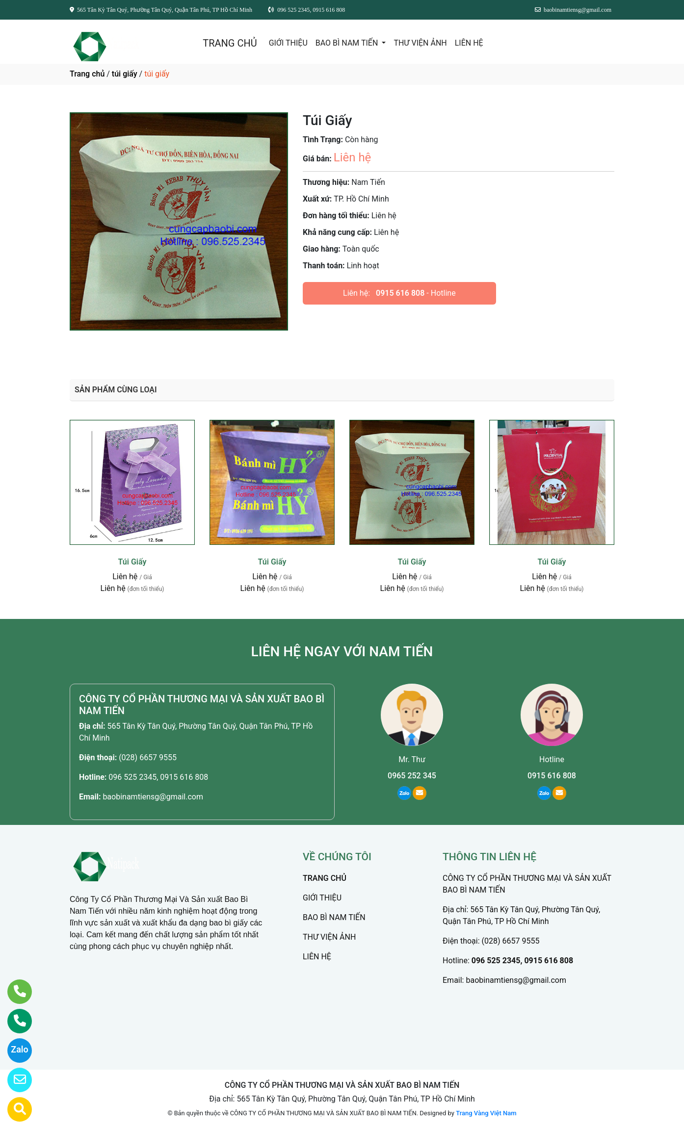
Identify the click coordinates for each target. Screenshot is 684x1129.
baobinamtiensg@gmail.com (153, 796)
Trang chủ (87, 73)
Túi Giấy (132, 561)
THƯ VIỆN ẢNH (420, 43)
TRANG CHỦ (230, 43)
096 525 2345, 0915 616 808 (158, 777)
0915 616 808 (400, 293)
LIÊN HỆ (469, 43)
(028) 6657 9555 (148, 757)
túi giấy (124, 73)
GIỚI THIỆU (288, 43)
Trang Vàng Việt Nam (486, 1113)
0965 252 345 (412, 775)
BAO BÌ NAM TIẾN (348, 43)
